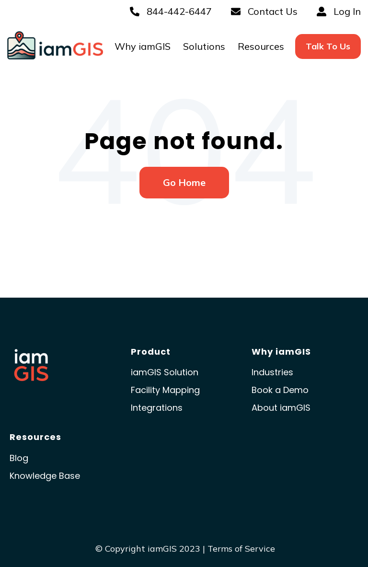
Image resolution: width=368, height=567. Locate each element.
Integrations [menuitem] (157, 408)
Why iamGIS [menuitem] (143, 46)
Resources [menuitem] (261, 46)
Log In (339, 11)
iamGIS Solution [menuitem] (164, 372)
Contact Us (264, 11)
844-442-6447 (171, 11)
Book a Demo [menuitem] (280, 390)
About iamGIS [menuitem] (281, 408)
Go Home (184, 182)
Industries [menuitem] (272, 372)
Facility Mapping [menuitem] (165, 390)
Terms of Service (241, 548)
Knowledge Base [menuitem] (45, 476)
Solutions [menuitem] (204, 46)
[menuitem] (328, 46)
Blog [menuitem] (19, 458)
